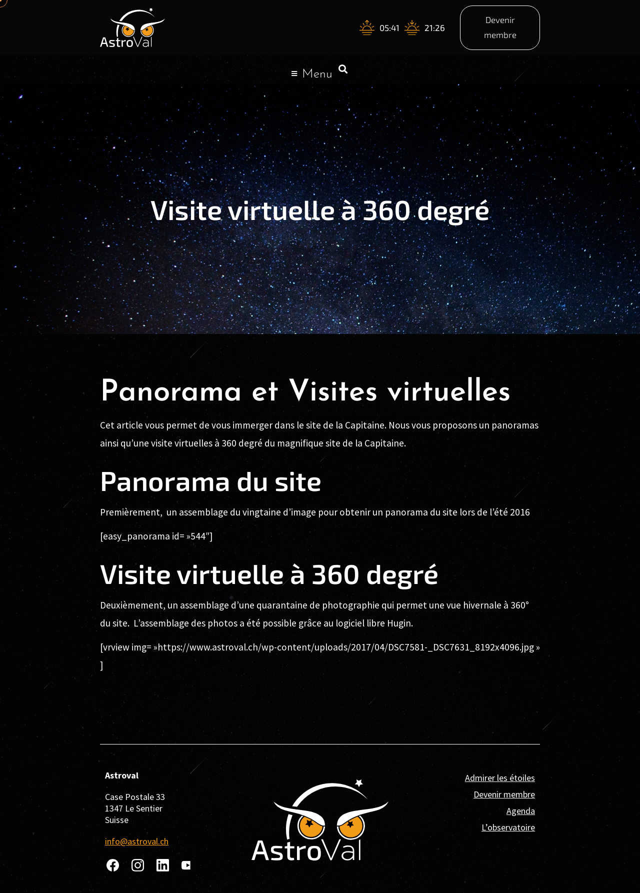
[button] (343, 68)
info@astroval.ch (136, 841)
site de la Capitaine (364, 443)
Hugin (399, 623)
